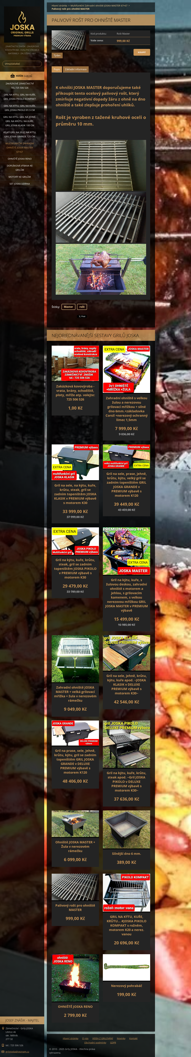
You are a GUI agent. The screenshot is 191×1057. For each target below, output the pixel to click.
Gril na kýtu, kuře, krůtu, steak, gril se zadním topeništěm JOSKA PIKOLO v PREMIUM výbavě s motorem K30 (75, 568)
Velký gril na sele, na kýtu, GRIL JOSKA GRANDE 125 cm (19, 134)
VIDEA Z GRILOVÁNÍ (102, 1038)
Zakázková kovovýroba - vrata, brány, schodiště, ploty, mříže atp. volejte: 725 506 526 (75, 392)
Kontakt (133, 1038)
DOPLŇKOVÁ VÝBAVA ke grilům (20, 167)
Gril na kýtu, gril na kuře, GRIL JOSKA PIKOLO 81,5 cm (20, 108)
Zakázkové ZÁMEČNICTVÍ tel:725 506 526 (20, 85)
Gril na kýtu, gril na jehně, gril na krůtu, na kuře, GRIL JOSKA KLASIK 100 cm (19, 121)
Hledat (39, 64)
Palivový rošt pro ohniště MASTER (75, 907)
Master (68, 307)
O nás (85, 1038)
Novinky (121, 1038)
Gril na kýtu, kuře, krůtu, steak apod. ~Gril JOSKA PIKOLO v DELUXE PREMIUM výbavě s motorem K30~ (126, 782)
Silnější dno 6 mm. (126, 853)
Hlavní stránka (59, 5)
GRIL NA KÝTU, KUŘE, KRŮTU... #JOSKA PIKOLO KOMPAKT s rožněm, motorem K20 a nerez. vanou (126, 925)
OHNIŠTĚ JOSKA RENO (75, 1006)
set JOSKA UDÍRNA (20, 183)
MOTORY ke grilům (20, 176)
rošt (82, 307)
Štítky (55, 307)
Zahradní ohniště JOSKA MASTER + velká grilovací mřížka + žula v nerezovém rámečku (75, 694)
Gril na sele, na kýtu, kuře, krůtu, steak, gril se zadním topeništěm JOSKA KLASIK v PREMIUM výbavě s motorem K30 (75, 494)
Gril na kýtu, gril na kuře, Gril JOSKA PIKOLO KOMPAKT (20, 96)
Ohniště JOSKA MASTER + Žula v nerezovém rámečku (75, 846)
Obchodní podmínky (95, 1042)
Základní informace (76, 69)
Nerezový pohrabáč (126, 986)
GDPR (113, 1042)
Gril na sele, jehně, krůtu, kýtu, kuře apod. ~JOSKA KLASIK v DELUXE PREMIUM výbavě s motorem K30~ (126, 684)
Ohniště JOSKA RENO (20, 158)
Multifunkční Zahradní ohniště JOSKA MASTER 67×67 (19, 147)
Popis (57, 69)
